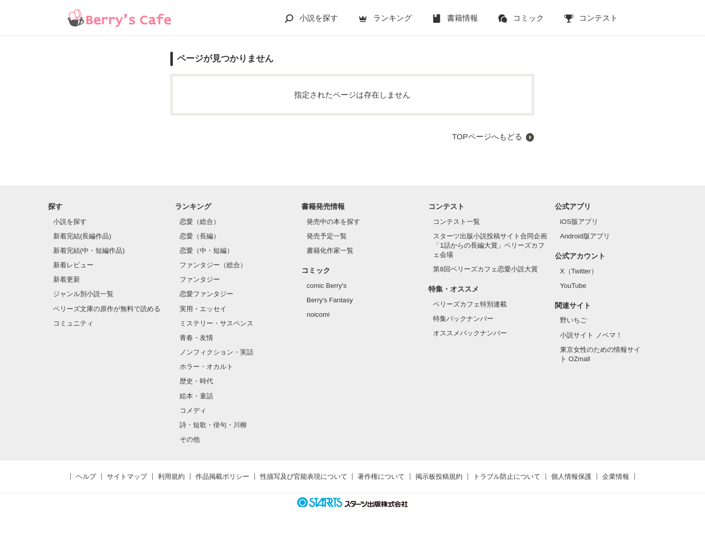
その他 (190, 439)
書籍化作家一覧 (330, 250)
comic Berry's (327, 285)
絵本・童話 (196, 396)
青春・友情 (196, 338)
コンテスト (598, 17)
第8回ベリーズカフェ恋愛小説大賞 (485, 269)
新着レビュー (73, 265)
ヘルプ (86, 476)
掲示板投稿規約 (438, 476)
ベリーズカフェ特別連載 (470, 304)
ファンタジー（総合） (213, 265)
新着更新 (66, 279)
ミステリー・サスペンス (216, 323)
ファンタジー (200, 279)
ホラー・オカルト (206, 366)
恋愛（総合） (200, 221)
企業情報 (615, 476)
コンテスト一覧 (456, 221)
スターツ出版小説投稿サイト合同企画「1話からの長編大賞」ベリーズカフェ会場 (490, 245)
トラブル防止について (506, 476)
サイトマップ (127, 476)
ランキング (392, 17)
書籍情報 (462, 17)
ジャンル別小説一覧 (83, 294)
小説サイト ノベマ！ (591, 335)
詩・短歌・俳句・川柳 (213, 425)
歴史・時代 (196, 381)
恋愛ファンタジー (206, 294)
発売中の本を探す (333, 221)
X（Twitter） (579, 271)
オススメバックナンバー (470, 333)
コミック (528, 17)
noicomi (318, 314)
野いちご (573, 320)
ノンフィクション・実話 (216, 352)
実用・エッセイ (203, 309)
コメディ (193, 410)
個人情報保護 (571, 476)
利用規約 (171, 476)
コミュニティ (73, 323)
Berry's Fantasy (330, 300)
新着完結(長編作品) (82, 236)
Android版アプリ (585, 236)
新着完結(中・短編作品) (89, 250)
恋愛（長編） (200, 236)
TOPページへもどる (487, 136)
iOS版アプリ (579, 221)
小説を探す (318, 17)
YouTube (573, 285)
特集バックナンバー (463, 318)
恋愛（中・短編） (206, 250)
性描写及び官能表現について (303, 476)
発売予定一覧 (327, 236)
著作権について (381, 476)
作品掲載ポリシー (222, 476)
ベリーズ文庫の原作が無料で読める (107, 309)
